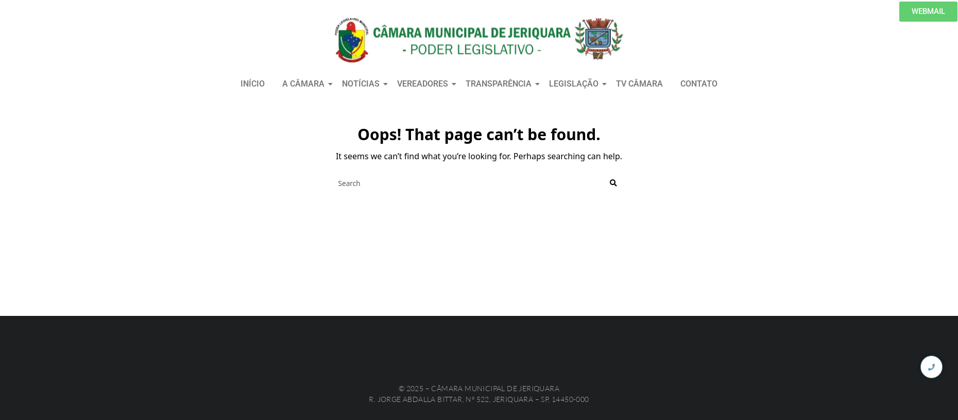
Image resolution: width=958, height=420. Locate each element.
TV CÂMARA (639, 84)
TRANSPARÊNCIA (500, 84)
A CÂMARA (305, 84)
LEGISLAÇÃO (575, 84)
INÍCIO (253, 84)
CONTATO (698, 84)
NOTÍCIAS (362, 84)
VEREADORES (424, 84)
